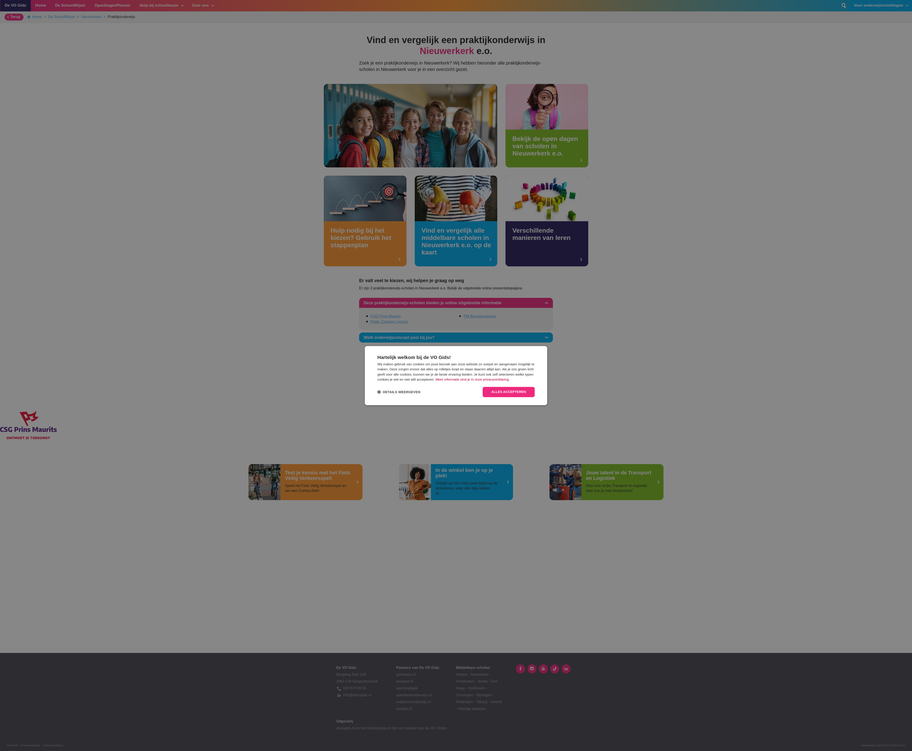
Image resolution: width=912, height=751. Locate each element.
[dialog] (456, 375)
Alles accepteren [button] (508, 392)
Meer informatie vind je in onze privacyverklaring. (472, 380)
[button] (398, 392)
